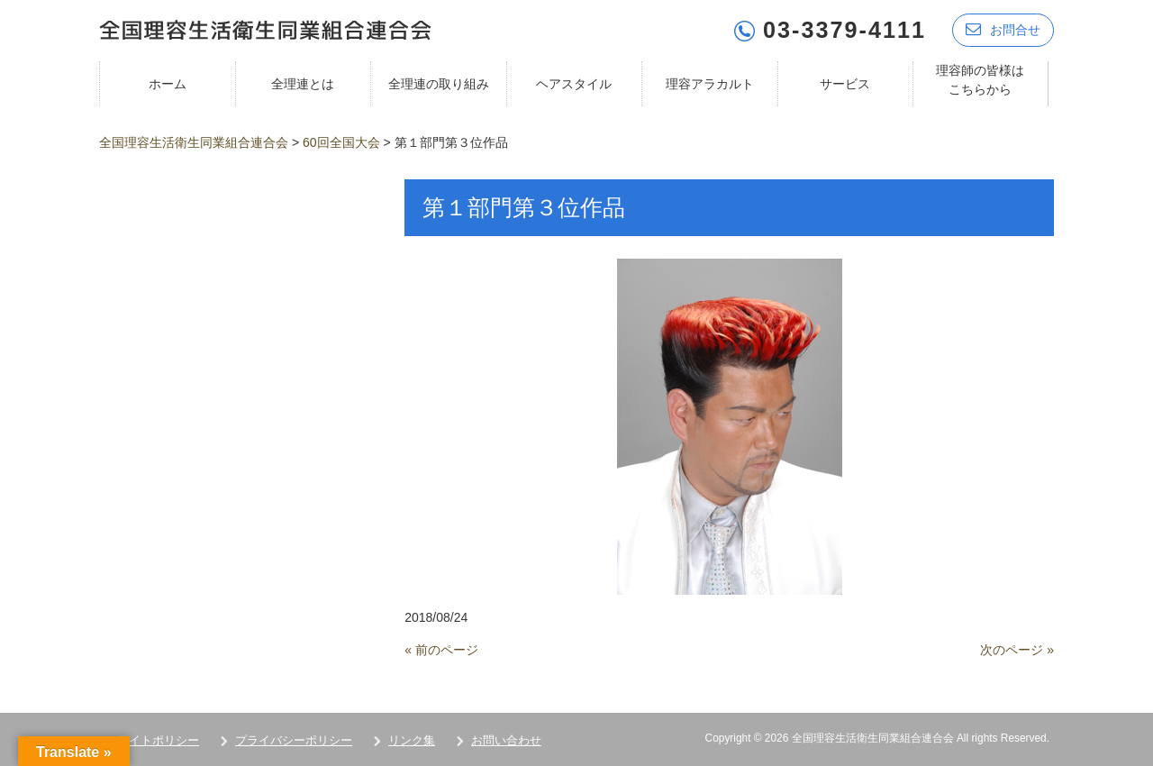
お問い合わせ (506, 740)
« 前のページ (441, 650)
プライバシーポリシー (293, 740)
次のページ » (1017, 650)
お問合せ (1003, 29)
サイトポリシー (158, 740)
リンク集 (411, 740)
